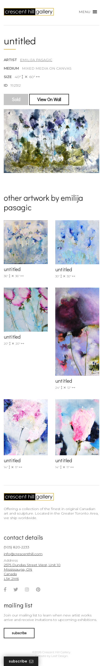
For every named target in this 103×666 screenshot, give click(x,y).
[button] (84, 12)
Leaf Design (59, 656)
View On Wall (49, 99)
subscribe (19, 632)
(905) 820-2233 (16, 547)
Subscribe (21, 661)
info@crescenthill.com (23, 554)
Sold (16, 99)
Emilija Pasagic (36, 60)
